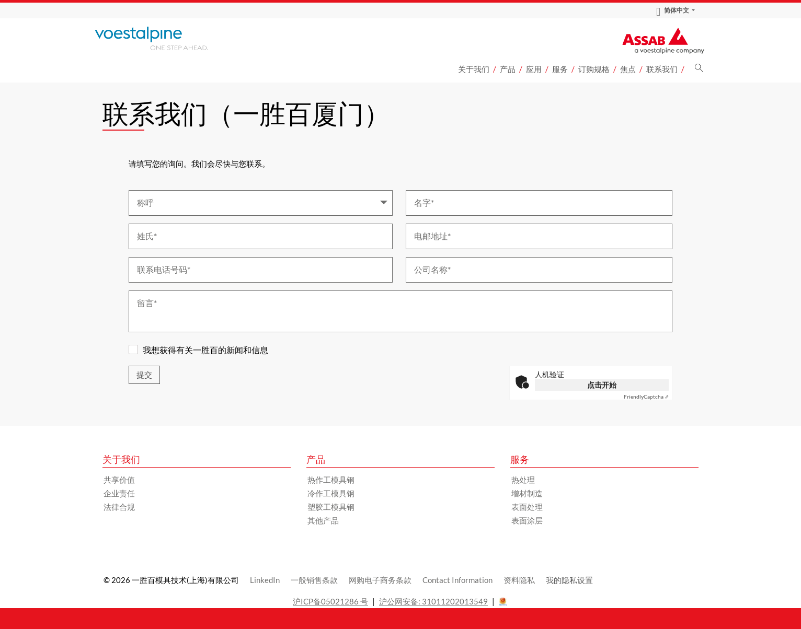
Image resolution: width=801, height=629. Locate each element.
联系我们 (662, 69)
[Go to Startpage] (165, 38)
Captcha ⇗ (646, 396)
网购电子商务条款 (380, 580)
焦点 (628, 69)
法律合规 (119, 506)
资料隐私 (519, 580)
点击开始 (601, 385)
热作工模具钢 (330, 479)
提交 (144, 374)
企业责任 (119, 493)
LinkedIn (265, 580)
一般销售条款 (314, 580)
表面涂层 (527, 520)
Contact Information (457, 580)
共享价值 (119, 479)
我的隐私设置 (569, 580)
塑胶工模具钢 (330, 506)
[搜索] (699, 70)
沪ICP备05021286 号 (330, 601)
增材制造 (527, 493)
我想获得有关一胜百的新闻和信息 (205, 350)
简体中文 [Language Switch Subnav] (672, 10)
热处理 (523, 479)
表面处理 (527, 506)
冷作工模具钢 (330, 493)
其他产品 (323, 520)
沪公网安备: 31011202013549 (433, 601)
